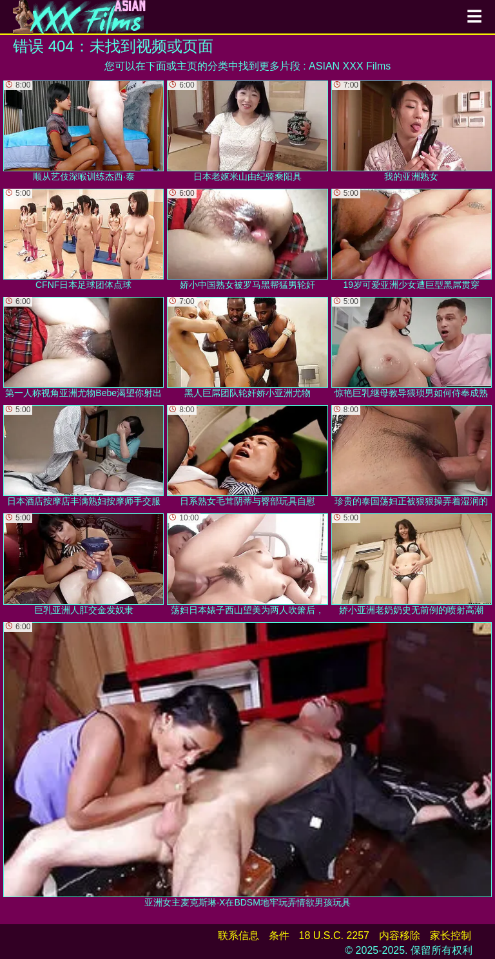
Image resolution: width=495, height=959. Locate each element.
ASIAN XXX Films (350, 66)
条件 (279, 935)
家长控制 (450, 935)
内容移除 (399, 935)
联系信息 (238, 935)
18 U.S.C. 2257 (334, 935)
